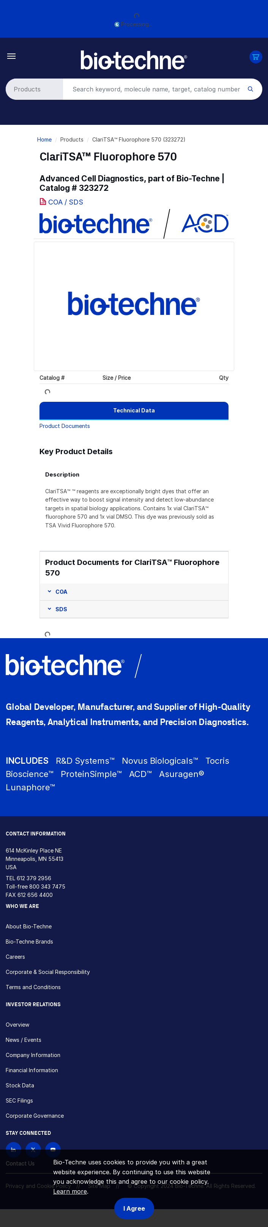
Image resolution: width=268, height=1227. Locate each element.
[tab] (134, 410)
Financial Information (32, 1070)
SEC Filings (19, 1100)
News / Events (23, 1040)
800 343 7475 (47, 886)
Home (44, 139)
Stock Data (20, 1085)
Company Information (33, 1055)
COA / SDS (65, 202)
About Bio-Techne (29, 926)
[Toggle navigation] (11, 55)
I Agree (134, 1208)
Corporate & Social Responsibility (48, 972)
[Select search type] (33, 89)
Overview (17, 1024)
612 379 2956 (34, 878)
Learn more (70, 1191)
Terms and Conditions (33, 987)
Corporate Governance (35, 1115)
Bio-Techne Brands (29, 941)
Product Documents (64, 426)
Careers (15, 956)
